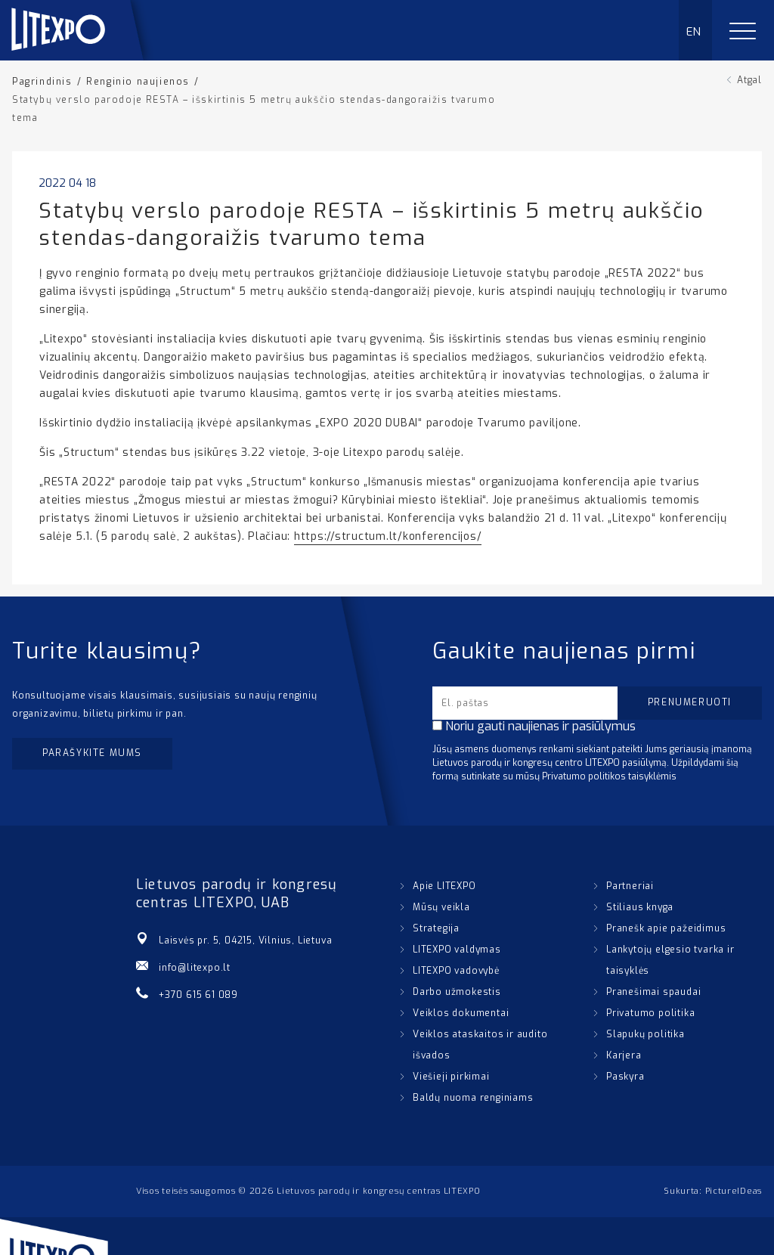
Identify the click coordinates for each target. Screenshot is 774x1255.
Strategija (436, 928)
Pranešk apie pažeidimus (666, 928)
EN (694, 31)
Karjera (624, 1055)
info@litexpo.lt (195, 968)
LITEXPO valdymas (457, 950)
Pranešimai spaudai (653, 992)
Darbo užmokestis (457, 992)
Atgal (749, 80)
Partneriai (630, 886)
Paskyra (625, 1077)
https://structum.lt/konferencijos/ (388, 536)
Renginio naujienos (138, 82)
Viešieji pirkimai (451, 1077)
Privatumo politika (650, 1013)
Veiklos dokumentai (461, 1013)
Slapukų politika (645, 1034)
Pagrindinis (42, 82)
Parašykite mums (92, 753)
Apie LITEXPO (444, 886)
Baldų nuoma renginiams (473, 1098)
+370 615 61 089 (198, 995)
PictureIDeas (733, 1191)
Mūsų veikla (441, 907)
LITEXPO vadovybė (456, 971)
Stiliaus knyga (639, 907)
